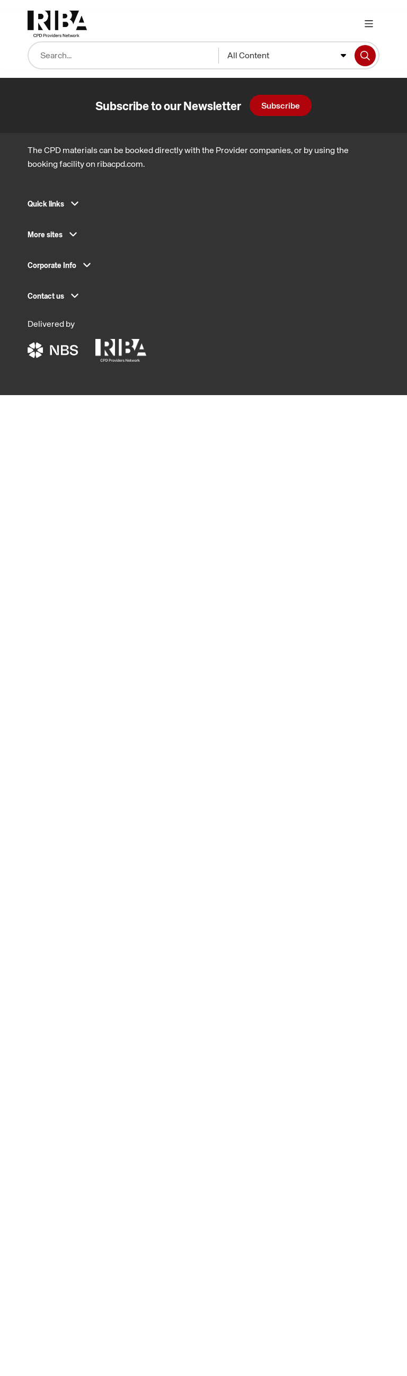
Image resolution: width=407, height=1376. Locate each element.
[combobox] (286, 55)
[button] (203, 207)
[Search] (365, 55)
